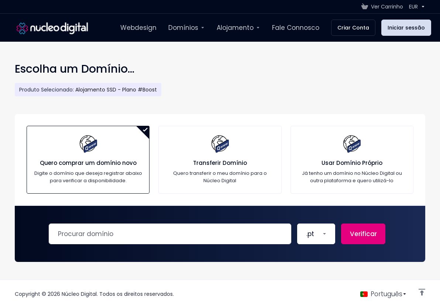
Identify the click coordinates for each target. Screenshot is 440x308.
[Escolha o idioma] (383, 294)
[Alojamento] (238, 28)
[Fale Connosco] (295, 28)
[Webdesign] (138, 28)
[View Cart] (382, 6)
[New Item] (186, 28)
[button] (316, 234)
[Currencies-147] (415, 6)
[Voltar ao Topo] (422, 292)
